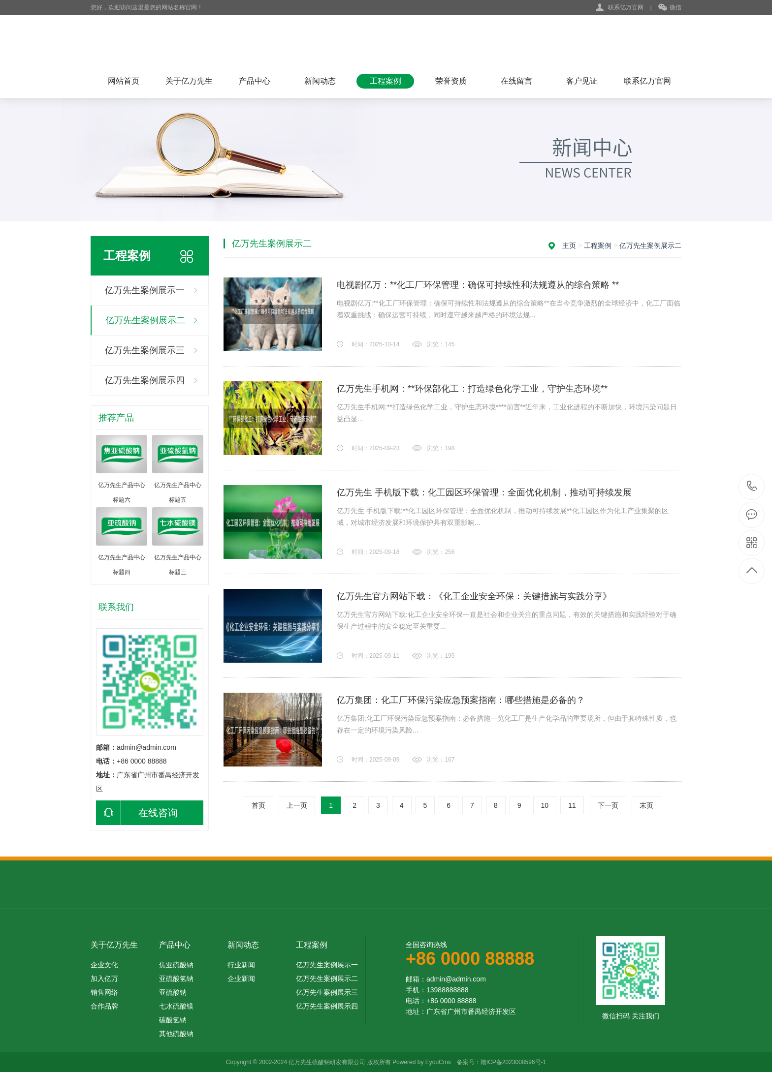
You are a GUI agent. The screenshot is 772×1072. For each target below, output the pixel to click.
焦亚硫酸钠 (176, 964)
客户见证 (582, 81)
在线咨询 (137, 812)
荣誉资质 (451, 81)
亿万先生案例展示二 (145, 320)
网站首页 (123, 81)
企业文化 (104, 964)
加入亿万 (104, 978)
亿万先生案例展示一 (145, 290)
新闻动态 (320, 81)
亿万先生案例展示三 (145, 350)
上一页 (297, 805)
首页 (258, 805)
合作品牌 (104, 1006)
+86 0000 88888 (752, 487)
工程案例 (385, 81)
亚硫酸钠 (173, 992)
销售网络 (104, 992)
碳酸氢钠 (173, 1019)
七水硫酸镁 (176, 1006)
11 (572, 805)
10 (545, 805)
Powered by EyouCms (421, 1062)
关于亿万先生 (189, 81)
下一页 (608, 805)
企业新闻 (241, 978)
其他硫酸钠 (176, 1033)
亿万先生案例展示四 (145, 380)
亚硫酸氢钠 (176, 978)
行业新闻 (241, 964)
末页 (646, 805)
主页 (569, 245)
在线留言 (516, 81)
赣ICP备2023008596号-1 (513, 1062)
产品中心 (254, 81)
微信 (669, 7)
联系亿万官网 (625, 7)
